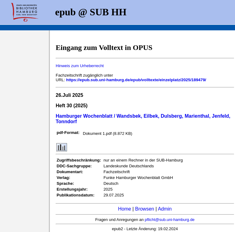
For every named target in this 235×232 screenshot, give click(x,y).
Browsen (144, 208)
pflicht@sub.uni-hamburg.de (170, 219)
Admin (165, 208)
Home (124, 208)
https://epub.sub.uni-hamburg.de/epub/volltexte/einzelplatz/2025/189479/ (136, 80)
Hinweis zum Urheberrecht (80, 65)
